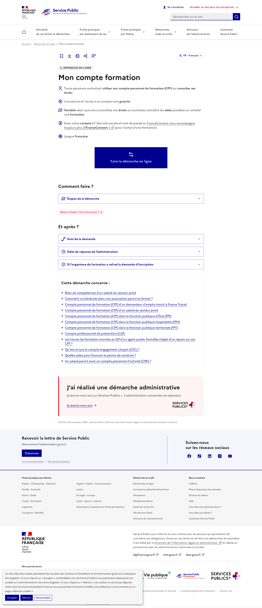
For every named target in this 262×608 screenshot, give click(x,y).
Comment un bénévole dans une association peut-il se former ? (109, 298)
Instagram (219, 456)
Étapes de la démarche (80, 198)
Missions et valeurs (198, 495)
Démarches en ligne (143, 483)
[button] (93, 56)
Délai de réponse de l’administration (89, 251)
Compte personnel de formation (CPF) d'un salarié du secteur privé (111, 310)
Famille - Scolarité (31, 489)
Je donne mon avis (79, 405)
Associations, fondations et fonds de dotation (100, 507)
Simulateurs (139, 495)
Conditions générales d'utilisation (197, 591)
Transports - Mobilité (33, 512)
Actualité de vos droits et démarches (53, 32)
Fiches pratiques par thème (131, 32)
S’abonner (32, 453)
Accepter (12, 597)
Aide (191, 501)
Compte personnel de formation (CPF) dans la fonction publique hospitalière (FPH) (122, 322)
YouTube (230, 456)
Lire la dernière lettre (33, 461)
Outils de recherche (143, 507)
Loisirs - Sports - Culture (88, 501)
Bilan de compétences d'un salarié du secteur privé (100, 293)
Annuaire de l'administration (148, 518)
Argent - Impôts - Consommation (93, 483)
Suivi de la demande (78, 239)
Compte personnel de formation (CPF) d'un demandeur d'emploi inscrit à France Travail (126, 304)
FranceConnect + (100, 127)
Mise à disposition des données (205, 489)
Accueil (26, 44)
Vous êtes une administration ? (205, 507)
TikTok (199, 456)
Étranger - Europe (85, 495)
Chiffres (193, 483)
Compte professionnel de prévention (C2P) (95, 333)
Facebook (189, 456)
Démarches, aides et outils (163, 32)
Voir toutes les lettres (59, 461)
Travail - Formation (31, 501)
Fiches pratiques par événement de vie (93, 32)
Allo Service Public (142, 512)
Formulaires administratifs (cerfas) (151, 489)
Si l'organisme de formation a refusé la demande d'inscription (107, 264)
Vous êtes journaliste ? (200, 512)
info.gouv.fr (172, 555)
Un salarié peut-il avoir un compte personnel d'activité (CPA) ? (108, 361)
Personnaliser (43, 597)
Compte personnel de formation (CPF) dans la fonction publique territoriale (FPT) (121, 327)
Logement (27, 507)
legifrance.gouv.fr (146, 555)
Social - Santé (29, 495)
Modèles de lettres (143, 501)
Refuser (26, 597)
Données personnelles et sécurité (158, 591)
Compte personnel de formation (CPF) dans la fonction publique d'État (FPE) (118, 316)
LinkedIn (209, 456)
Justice (79, 489)
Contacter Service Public (228, 32)
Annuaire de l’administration (198, 32)
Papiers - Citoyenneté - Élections (39, 483)
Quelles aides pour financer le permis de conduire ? (100, 355)
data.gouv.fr (195, 555)
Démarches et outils (44, 44)
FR (191, 55)
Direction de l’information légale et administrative (188, 543)
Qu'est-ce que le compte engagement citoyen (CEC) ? (102, 349)
